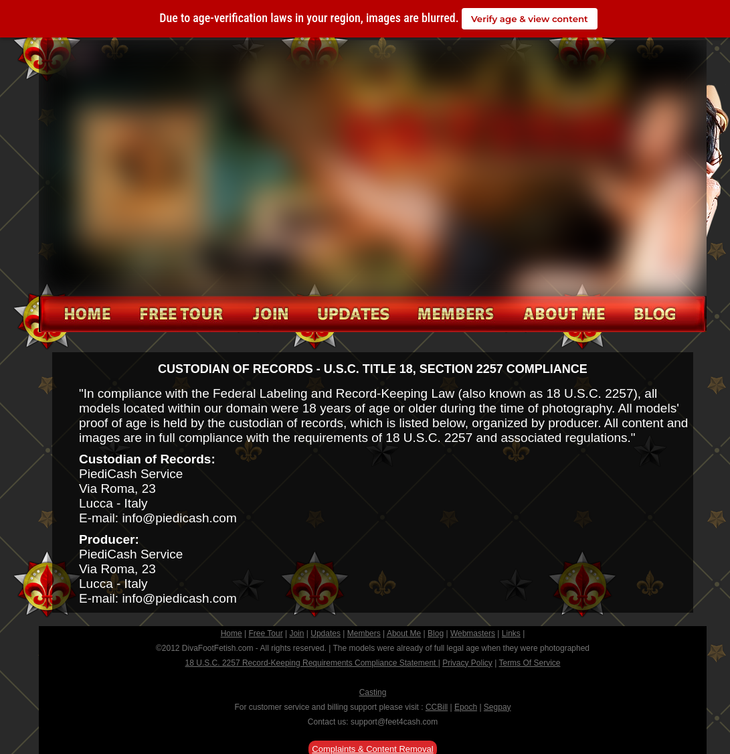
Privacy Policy (467, 663)
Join (296, 633)
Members (364, 633)
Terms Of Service (529, 663)
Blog (436, 633)
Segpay (497, 707)
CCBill (437, 707)
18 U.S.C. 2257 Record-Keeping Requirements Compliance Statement (311, 663)
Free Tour (266, 633)
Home (231, 633)
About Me (404, 633)
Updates (325, 633)
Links (511, 633)
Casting (373, 692)
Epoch (465, 707)
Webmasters (472, 633)
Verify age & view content (529, 18)
